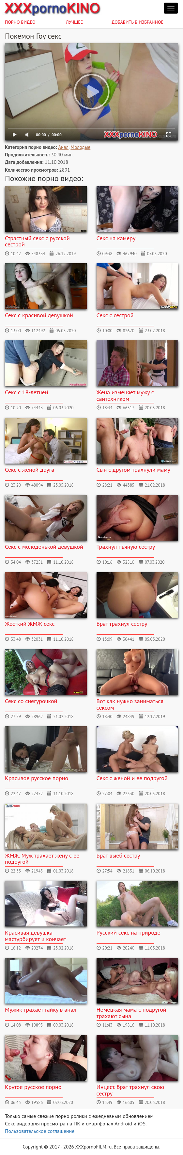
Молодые (80, 147)
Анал (63, 147)
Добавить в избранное (137, 22)
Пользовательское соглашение (39, 1131)
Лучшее (74, 22)
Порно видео (20, 22)
